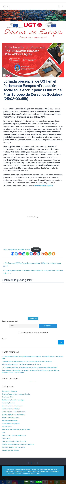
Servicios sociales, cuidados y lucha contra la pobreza (18, 444)
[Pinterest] (35, 253)
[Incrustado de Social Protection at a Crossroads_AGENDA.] (33, 216)
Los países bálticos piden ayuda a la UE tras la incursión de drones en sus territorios (27, 361)
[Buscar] (61, 342)
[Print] (46, 253)
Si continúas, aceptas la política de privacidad (33, 332)
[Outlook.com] (38, 253)
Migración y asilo (7, 426)
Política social (6, 438)
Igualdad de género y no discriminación (13, 414)
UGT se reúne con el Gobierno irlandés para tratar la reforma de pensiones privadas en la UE (29, 367)
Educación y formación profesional (12, 406)
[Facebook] (12, 253)
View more (5, 479)
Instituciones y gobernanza (10, 420)
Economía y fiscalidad (8, 403)
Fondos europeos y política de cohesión (14, 412)
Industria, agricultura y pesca (10, 417)
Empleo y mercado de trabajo (11, 409)
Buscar (4, 339)
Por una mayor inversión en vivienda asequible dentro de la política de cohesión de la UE (33, 271)
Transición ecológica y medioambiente (13, 447)
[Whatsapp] (27, 253)
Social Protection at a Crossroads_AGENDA (16, 249)
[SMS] (49, 253)
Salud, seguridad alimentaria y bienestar (14, 441)
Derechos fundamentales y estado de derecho (16, 394)
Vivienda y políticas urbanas (10, 450)
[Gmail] (42, 253)
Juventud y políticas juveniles (10, 423)
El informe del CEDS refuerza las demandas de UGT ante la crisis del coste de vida (32, 264)
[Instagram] (20, 253)
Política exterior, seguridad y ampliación (14, 435)
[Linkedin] (23, 253)
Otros (3, 432)
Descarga (36, 249)
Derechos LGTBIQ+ (7, 397)
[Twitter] (16, 253)
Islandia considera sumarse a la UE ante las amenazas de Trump (21, 364)
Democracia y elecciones (9, 391)
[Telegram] (31, 253)
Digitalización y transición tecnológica (13, 400)
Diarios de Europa (33, 32)
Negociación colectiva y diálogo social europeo (16, 429)
